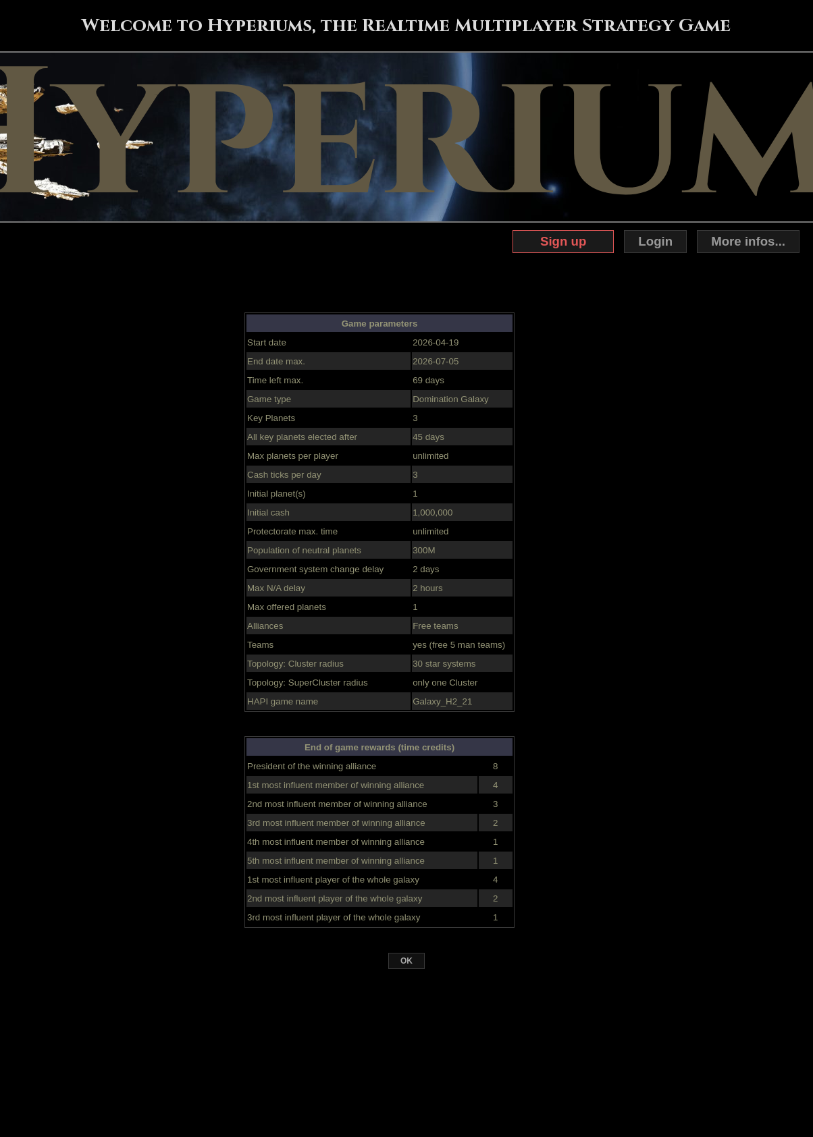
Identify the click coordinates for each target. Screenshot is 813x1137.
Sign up (563, 241)
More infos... (748, 241)
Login (655, 241)
